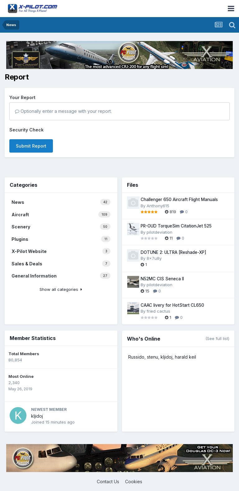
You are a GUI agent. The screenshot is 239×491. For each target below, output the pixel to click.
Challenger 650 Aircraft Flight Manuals (179, 199)
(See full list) (217, 338)
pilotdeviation (159, 232)
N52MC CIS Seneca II (162, 278)
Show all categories (61, 289)
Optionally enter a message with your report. (63, 111)
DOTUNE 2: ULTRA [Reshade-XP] (173, 252)
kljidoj (37, 416)
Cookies (133, 481)
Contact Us (108, 481)
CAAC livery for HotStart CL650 (172, 305)
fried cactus (158, 311)
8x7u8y (154, 258)
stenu (152, 357)
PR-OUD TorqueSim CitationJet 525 (176, 225)
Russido (136, 357)
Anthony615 (158, 205)
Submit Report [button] (31, 146)
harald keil (185, 357)
